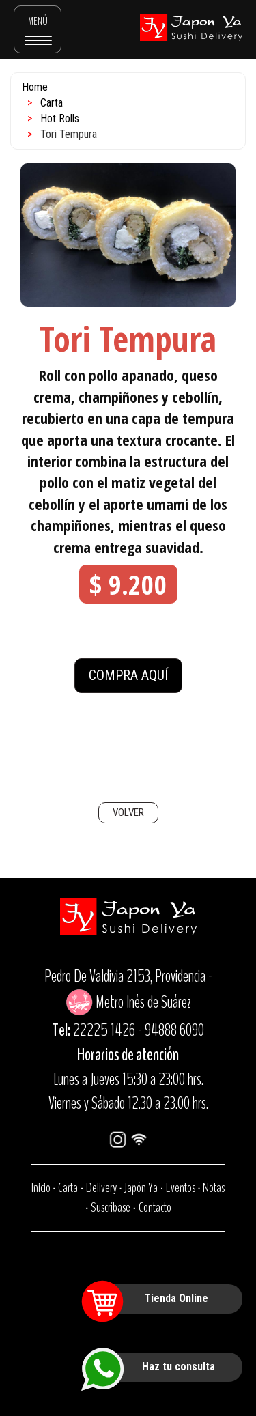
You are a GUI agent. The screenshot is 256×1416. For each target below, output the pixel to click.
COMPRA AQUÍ (128, 675)
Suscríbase (110, 1207)
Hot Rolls (59, 118)
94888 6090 (174, 1030)
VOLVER (128, 812)
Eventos (180, 1187)
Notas (214, 1187)
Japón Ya (141, 1187)
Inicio (41, 1187)
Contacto (155, 1207)
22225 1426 (104, 1030)
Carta (51, 102)
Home (35, 87)
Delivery (101, 1187)
